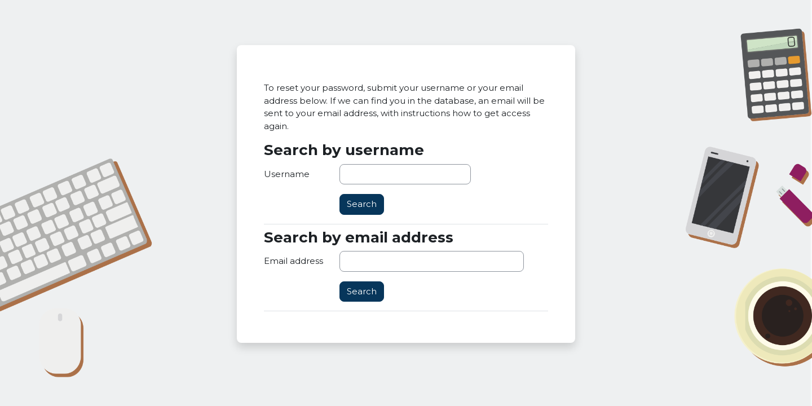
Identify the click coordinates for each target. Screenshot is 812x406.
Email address (293, 260)
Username (287, 174)
